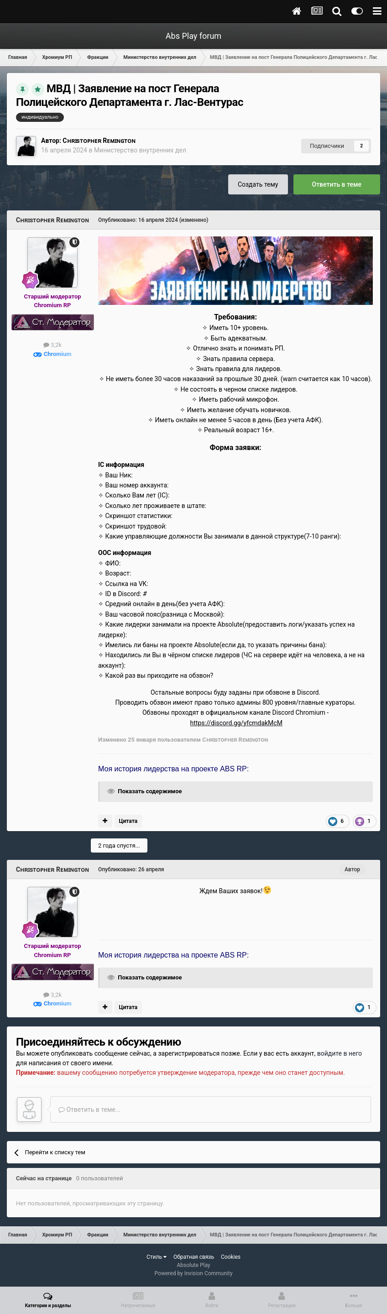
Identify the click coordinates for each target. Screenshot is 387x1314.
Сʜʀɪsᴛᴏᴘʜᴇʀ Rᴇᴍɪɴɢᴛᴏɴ (99, 140)
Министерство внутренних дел (140, 150)
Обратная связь (193, 1257)
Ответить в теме (337, 184)
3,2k (52, 344)
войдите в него (339, 1053)
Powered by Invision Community (194, 1273)
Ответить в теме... (89, 1109)
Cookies (231, 1257)
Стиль (156, 1257)
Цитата (128, 821)
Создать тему (258, 184)
